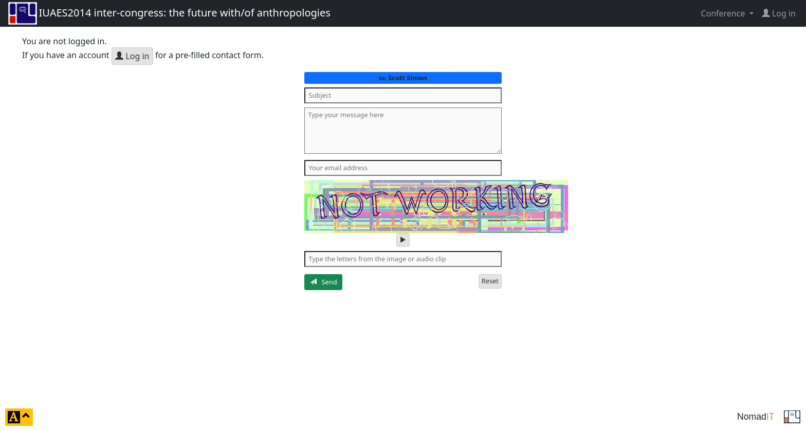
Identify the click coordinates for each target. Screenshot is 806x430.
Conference (724, 13)
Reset (490, 280)
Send (323, 281)
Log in (132, 56)
